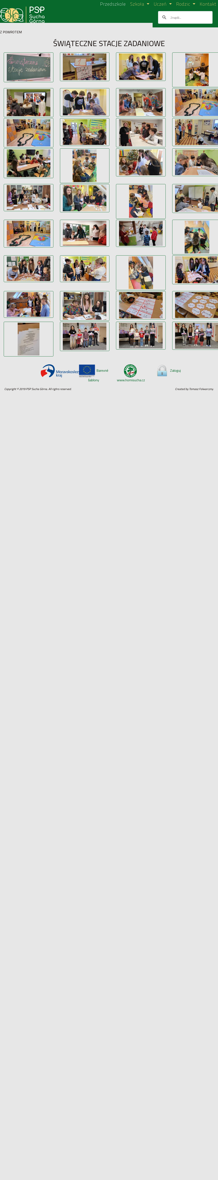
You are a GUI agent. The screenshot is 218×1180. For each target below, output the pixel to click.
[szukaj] (184, 17)
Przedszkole (113, 4)
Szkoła (138, 4)
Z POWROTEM (11, 32)
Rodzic (184, 4)
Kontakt (208, 4)
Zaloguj (168, 370)
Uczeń (161, 4)
